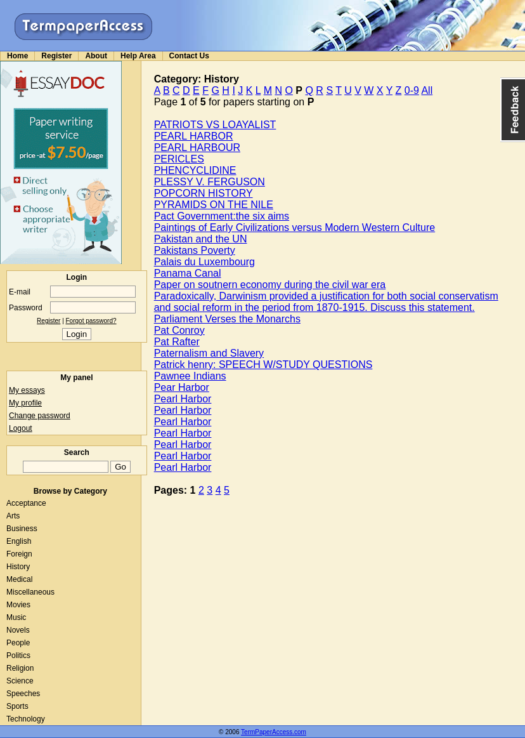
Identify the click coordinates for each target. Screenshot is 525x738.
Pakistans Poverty (194, 250)
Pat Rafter (177, 341)
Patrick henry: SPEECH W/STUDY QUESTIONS (263, 364)
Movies (18, 604)
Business (21, 528)
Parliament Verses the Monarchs (227, 318)
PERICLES (179, 159)
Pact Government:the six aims (221, 216)
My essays (27, 390)
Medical (19, 579)
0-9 (412, 90)
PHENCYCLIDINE (195, 170)
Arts (13, 515)
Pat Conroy (179, 330)
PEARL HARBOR (193, 136)
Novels (18, 630)
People (18, 642)
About (96, 55)
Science (20, 680)
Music (16, 617)
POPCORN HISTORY (203, 193)
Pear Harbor (181, 387)
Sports (17, 706)
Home (17, 55)
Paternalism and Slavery (209, 353)
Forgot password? (91, 320)
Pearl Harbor (183, 398)
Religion (20, 668)
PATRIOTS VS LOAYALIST (215, 124)
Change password (39, 415)
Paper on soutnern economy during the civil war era (270, 284)
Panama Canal (187, 273)
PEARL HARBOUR (197, 147)
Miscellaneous (30, 592)
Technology (25, 719)
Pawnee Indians (190, 376)
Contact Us (189, 55)
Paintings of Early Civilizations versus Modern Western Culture (294, 227)
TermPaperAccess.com (273, 731)
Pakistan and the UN (200, 239)
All (426, 90)
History (18, 566)
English (18, 541)
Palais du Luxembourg (204, 261)
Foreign (19, 554)
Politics (18, 655)
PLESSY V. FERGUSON (209, 181)
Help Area (138, 55)
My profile (25, 403)
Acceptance (26, 503)
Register (56, 55)
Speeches (23, 693)
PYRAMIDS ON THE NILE (213, 204)
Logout (20, 428)
